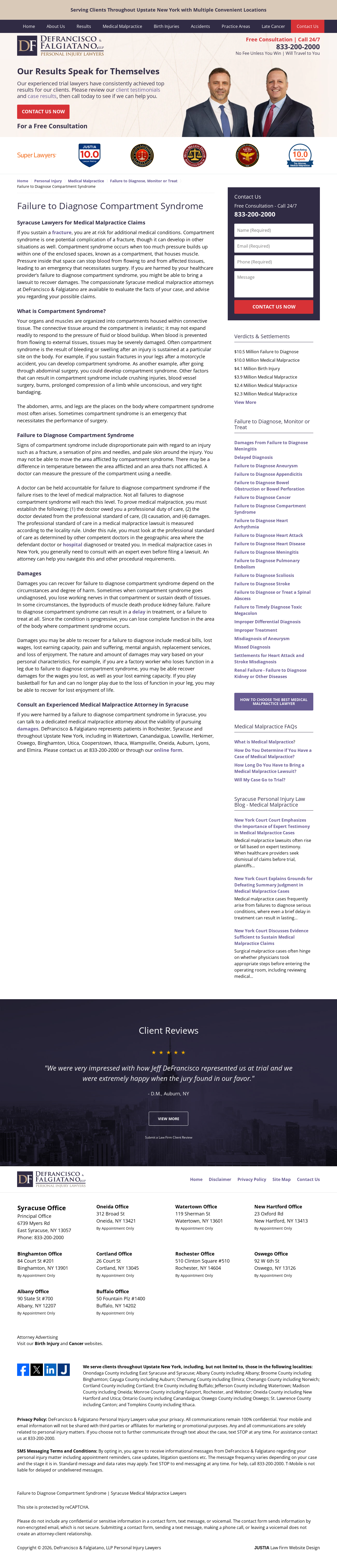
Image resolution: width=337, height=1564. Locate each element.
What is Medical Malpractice (263, 742)
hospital (72, 544)
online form (168, 750)
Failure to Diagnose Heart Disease (269, 544)
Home (29, 26)
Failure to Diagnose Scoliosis (264, 575)
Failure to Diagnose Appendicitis (268, 474)
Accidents (200, 26)
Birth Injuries (166, 26)
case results (42, 96)
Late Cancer (273, 26)
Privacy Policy (251, 1179)
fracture (62, 232)
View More (245, 402)
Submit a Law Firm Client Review (168, 1137)
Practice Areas (236, 26)
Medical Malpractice (122, 26)
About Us (56, 26)
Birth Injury (47, 1343)
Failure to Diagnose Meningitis (266, 552)
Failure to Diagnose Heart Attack (268, 535)
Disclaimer (220, 1179)
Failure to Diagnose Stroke (262, 584)
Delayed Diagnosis (253, 457)
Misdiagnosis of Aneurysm (262, 638)
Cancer (76, 1343)
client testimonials (138, 89)
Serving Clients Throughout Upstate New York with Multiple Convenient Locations (168, 10)
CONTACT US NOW (43, 111)
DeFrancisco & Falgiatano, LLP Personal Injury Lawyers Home (60, 46)
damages (27, 728)
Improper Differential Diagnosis (267, 622)
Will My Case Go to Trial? (259, 780)
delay (138, 612)
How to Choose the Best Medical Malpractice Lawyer (274, 701)
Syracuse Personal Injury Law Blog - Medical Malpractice (269, 801)
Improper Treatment (255, 630)
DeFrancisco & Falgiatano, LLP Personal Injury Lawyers (107, 1548)
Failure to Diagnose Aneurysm (266, 466)
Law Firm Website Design (287, 1548)
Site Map (281, 1179)
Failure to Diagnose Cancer (262, 497)
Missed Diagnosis (252, 647)
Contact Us (308, 26)
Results (84, 26)
